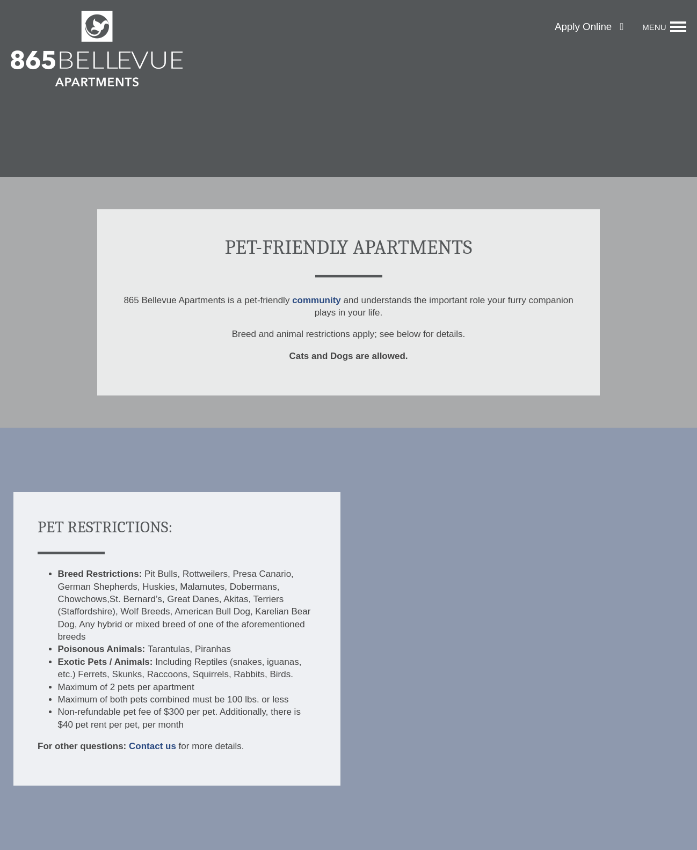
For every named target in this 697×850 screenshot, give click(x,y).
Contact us (152, 746)
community (316, 300)
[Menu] (664, 26)
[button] (589, 27)
